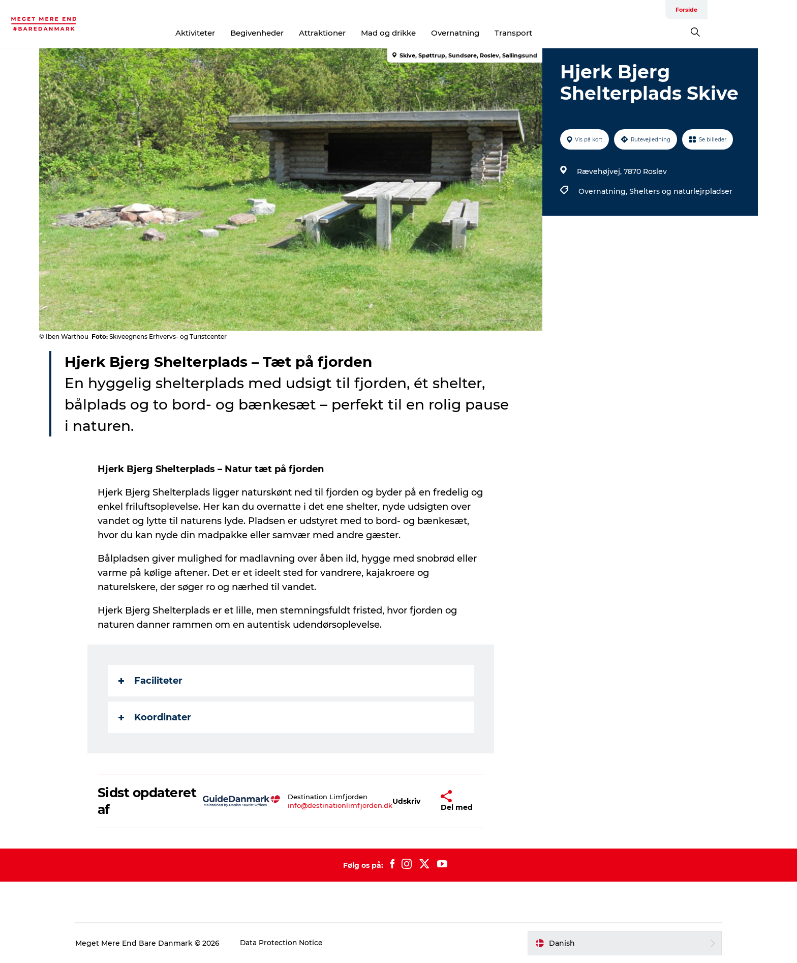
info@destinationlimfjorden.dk (340, 805)
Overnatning (500, 33)
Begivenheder (301, 33)
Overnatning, (603, 191)
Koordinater (155, 717)
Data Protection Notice (290, 943)
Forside (746, 9)
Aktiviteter (240, 33)
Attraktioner (367, 33)
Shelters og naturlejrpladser (680, 191)
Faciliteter (151, 680)
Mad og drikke (433, 33)
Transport (558, 33)
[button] (407, 801)
